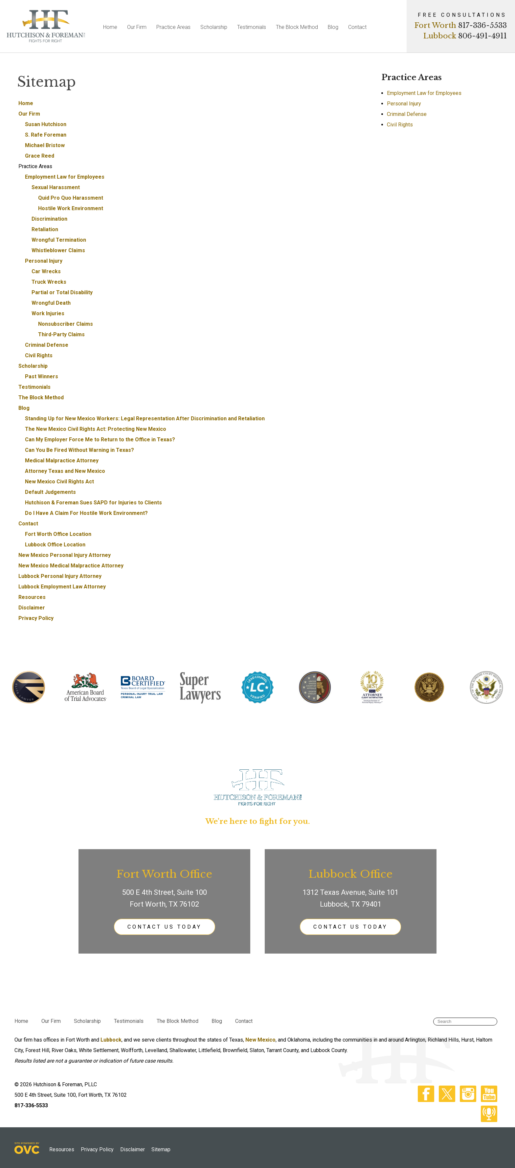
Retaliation (45, 229)
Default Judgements (50, 492)
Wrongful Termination (59, 240)
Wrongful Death (51, 303)
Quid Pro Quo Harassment (70, 198)
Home (110, 27)
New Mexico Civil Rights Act (59, 481)
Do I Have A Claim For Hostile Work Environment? (86, 513)
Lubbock (111, 1040)
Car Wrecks (46, 271)
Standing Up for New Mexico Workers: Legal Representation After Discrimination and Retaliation (145, 418)
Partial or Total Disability (62, 292)
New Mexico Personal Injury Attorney (64, 555)
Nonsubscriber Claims (65, 324)
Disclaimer (31, 608)
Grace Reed (39, 156)
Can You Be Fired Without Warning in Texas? (79, 450)
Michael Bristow (45, 145)
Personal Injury (43, 261)
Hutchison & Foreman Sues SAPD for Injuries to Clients (93, 502)
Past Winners (41, 376)
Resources (32, 597)
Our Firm (136, 27)
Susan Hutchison (45, 124)
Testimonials (251, 27)
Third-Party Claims (61, 334)
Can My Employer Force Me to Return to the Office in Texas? (100, 439)
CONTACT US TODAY (164, 927)
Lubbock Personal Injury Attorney (59, 576)
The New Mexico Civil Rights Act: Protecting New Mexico (95, 429)
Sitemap (160, 1149)
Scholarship (213, 27)
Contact (357, 27)
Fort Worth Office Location (58, 534)
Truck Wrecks (49, 282)
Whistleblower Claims (58, 250)
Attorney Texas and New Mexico (65, 471)
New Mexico (260, 1040)
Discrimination (49, 219)
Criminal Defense (46, 345)
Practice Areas (173, 27)
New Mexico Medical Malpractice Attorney (70, 565)
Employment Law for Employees (64, 177)
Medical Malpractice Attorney (62, 460)
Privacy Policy (36, 618)
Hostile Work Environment (70, 208)
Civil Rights (39, 355)
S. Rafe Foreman (45, 135)
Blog (333, 27)
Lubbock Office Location (55, 544)
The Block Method (297, 27)
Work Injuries (48, 313)
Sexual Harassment (56, 187)
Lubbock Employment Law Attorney (62, 587)
